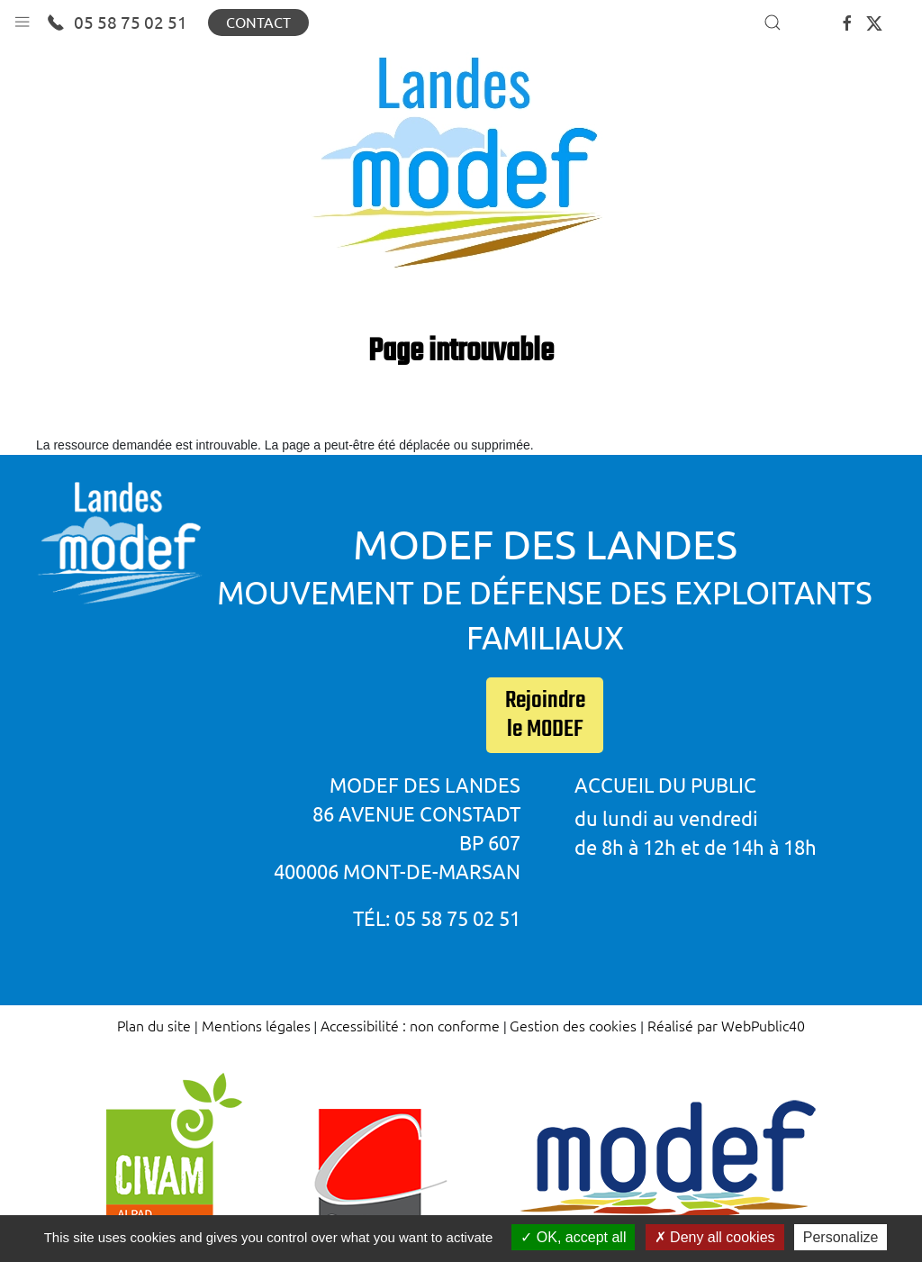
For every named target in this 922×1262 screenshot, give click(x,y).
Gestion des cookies (573, 1025)
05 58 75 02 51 (117, 22)
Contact (258, 22)
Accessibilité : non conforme (410, 1025)
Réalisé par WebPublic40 (726, 1025)
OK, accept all (573, 1237)
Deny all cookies (715, 1237)
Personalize (841, 1237)
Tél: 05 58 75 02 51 (436, 918)
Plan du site (154, 1025)
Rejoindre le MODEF (545, 715)
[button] (22, 18)
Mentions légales (256, 1025)
